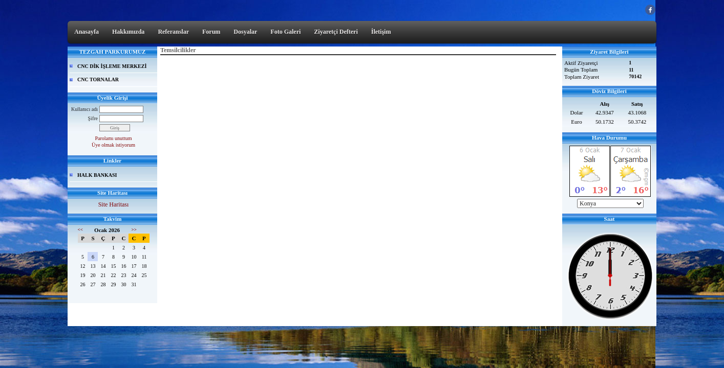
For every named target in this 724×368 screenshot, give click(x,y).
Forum (211, 31)
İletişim (381, 31)
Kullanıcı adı (84, 109)
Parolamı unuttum (113, 138)
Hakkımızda (128, 31)
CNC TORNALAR (98, 79)
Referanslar (173, 31)
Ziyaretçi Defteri (335, 31)
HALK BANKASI (97, 175)
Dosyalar (245, 31)
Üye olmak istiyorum (113, 145)
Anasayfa (86, 31)
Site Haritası (113, 204)
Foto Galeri (285, 31)
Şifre (93, 118)
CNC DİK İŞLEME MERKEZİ (111, 66)
